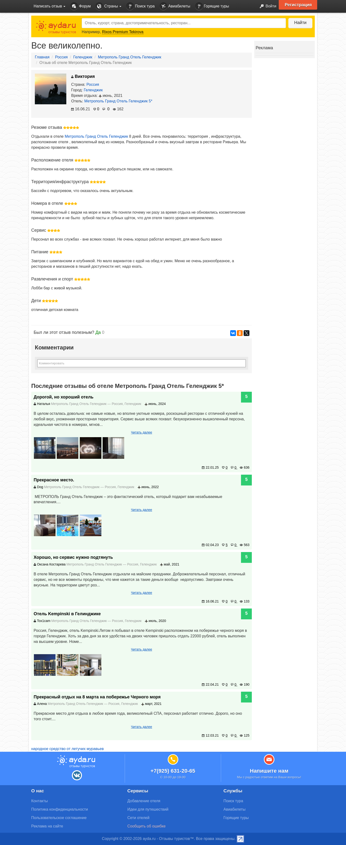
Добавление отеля (143, 801)
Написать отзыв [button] (49, 6)
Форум (80, 6)
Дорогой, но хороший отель (63, 397)
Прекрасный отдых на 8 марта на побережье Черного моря (97, 697)
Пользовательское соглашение (58, 818)
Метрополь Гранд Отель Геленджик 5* (118, 101)
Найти (300, 22)
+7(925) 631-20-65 (172, 771)
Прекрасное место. (54, 480)
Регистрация (298, 4)
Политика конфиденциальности (59, 809)
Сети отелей (138, 818)
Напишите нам (269, 771)
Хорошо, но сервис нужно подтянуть (73, 557)
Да (98, 332)
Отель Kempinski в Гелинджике (67, 613)
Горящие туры (212, 6)
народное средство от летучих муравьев (67, 749)
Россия (61, 57)
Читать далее (141, 432)
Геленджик (82, 57)
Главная (42, 57)
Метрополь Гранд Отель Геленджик (129, 57)
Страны (108, 6)
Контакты (39, 801)
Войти (266, 6)
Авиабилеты (175, 6)
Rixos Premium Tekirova (122, 32)
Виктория (83, 76)
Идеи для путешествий (147, 809)
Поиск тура (140, 6)
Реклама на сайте (47, 826)
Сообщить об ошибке (146, 826)
